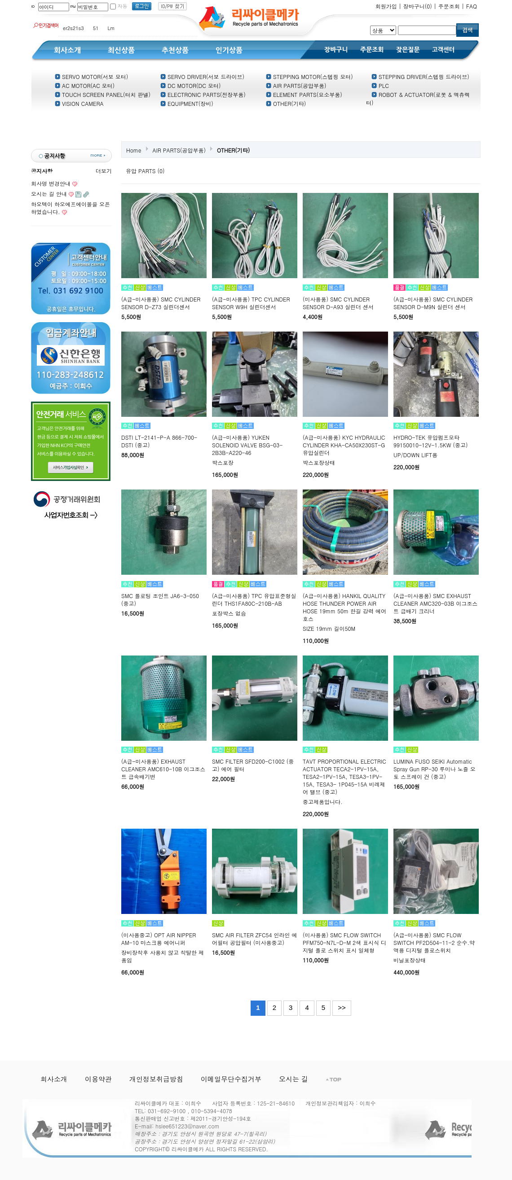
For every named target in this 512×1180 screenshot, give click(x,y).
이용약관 (98, 1079)
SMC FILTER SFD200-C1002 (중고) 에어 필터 (253, 765)
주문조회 (449, 6)
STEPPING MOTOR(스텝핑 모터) (309, 76)
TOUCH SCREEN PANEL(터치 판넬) (102, 94)
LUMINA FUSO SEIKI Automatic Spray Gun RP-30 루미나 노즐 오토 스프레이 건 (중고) (434, 768)
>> (342, 1007)
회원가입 (386, 6)
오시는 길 (293, 1079)
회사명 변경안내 (51, 183)
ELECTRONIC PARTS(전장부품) (203, 94)
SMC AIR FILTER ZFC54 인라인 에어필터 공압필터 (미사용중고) (254, 938)
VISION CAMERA (79, 103)
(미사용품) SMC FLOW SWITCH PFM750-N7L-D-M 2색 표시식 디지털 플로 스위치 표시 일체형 (344, 942)
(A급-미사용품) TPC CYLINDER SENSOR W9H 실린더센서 (251, 302)
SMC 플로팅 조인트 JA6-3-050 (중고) (160, 599)
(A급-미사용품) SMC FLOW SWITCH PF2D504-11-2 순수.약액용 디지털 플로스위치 (434, 942)
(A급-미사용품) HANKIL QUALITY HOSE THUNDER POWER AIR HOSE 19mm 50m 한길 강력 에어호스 (344, 607)
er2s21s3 (73, 28)
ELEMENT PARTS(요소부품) (304, 94)
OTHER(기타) (286, 103)
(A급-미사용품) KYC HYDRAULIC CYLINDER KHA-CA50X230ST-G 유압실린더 (344, 444)
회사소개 (53, 1079)
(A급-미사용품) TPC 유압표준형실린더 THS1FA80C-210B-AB (254, 599)
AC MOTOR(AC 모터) (85, 85)
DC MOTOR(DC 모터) (190, 85)
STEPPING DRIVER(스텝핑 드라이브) (420, 76)
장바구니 (417, 6)
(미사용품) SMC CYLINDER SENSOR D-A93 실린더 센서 (338, 302)
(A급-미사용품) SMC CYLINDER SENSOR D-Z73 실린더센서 (160, 302)
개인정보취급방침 (156, 1079)
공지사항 (42, 171)
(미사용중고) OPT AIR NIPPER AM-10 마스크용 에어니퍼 (158, 938)
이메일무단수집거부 (231, 1079)
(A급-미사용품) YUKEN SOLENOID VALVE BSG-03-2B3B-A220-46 (247, 444)
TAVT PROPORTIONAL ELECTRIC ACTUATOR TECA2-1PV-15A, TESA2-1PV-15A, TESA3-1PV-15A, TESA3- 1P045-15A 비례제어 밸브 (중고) (344, 776)
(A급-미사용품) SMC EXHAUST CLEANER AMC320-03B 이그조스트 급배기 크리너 (435, 603)
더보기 (104, 171)
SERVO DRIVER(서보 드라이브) (202, 76)
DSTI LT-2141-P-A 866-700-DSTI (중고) (159, 441)
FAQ (471, 6)
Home (133, 150)
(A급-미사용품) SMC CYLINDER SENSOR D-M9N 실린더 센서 (432, 302)
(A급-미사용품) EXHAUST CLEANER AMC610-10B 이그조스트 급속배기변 (163, 768)
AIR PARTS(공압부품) (296, 85)
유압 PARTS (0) (145, 171)
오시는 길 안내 (49, 193)
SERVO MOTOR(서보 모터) (91, 76)
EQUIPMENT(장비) (186, 103)
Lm (111, 28)
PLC (380, 85)
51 (96, 28)
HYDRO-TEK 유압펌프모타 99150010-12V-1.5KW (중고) (430, 441)
